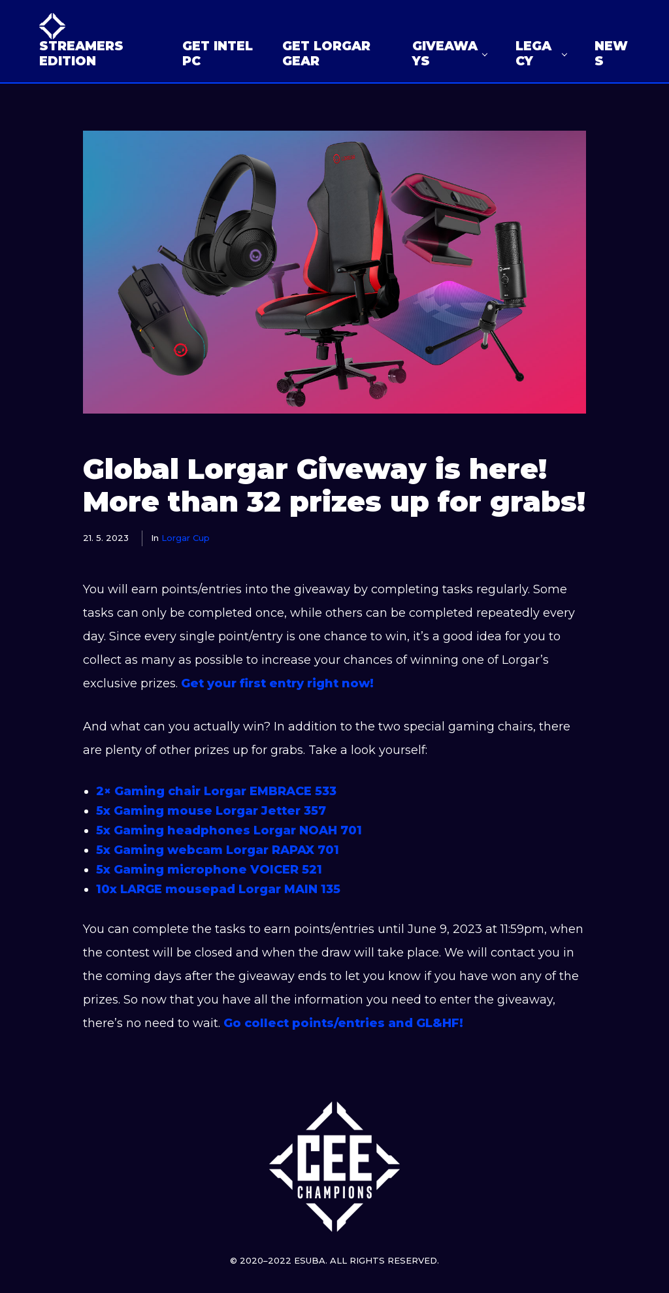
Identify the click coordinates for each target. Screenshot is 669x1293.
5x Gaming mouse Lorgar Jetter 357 (211, 811)
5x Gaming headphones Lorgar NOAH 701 (229, 830)
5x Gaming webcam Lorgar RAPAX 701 (217, 850)
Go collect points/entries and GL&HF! (343, 1023)
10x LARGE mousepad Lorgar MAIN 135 (220, 889)
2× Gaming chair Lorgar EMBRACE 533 (216, 791)
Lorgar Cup (185, 537)
